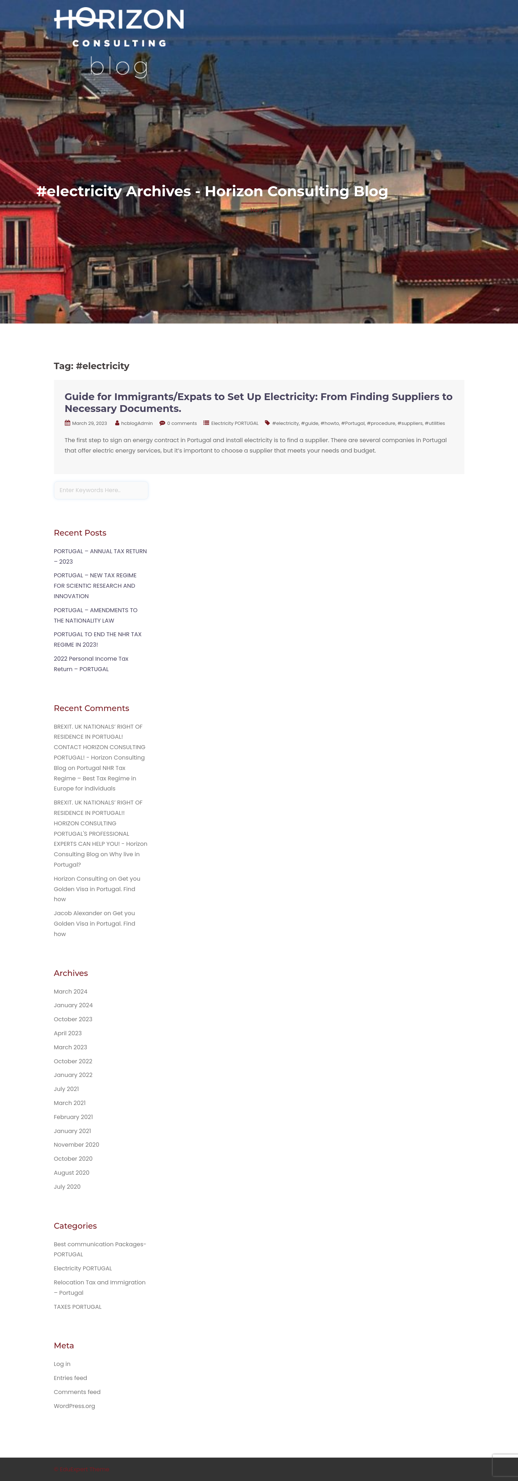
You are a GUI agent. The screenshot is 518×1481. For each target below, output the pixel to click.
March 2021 (70, 1103)
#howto (329, 423)
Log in (62, 1364)
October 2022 (73, 1061)
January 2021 (72, 1131)
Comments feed (77, 1392)
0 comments (182, 423)
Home (259, 210)
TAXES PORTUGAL (78, 1307)
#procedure (381, 423)
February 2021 (73, 1117)
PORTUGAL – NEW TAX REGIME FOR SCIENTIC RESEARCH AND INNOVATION (95, 585)
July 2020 (67, 1187)
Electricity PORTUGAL (234, 423)
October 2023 (73, 1019)
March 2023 (70, 1047)
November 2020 (76, 1145)
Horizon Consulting (81, 879)
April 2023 (68, 1033)
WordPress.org (74, 1406)
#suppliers (410, 423)
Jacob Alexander (78, 913)
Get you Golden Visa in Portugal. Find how (97, 889)
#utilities (435, 423)
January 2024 (73, 1005)
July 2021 (66, 1089)
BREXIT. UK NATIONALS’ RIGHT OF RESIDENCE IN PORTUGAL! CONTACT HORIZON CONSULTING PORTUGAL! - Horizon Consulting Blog (100, 747)
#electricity (285, 423)
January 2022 (73, 1075)
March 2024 (70, 991)
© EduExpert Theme (81, 1469)
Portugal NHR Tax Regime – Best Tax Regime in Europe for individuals (95, 778)
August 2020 (72, 1173)
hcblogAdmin (137, 423)
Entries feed (70, 1378)
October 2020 (73, 1159)
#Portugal (353, 423)
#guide (309, 423)
